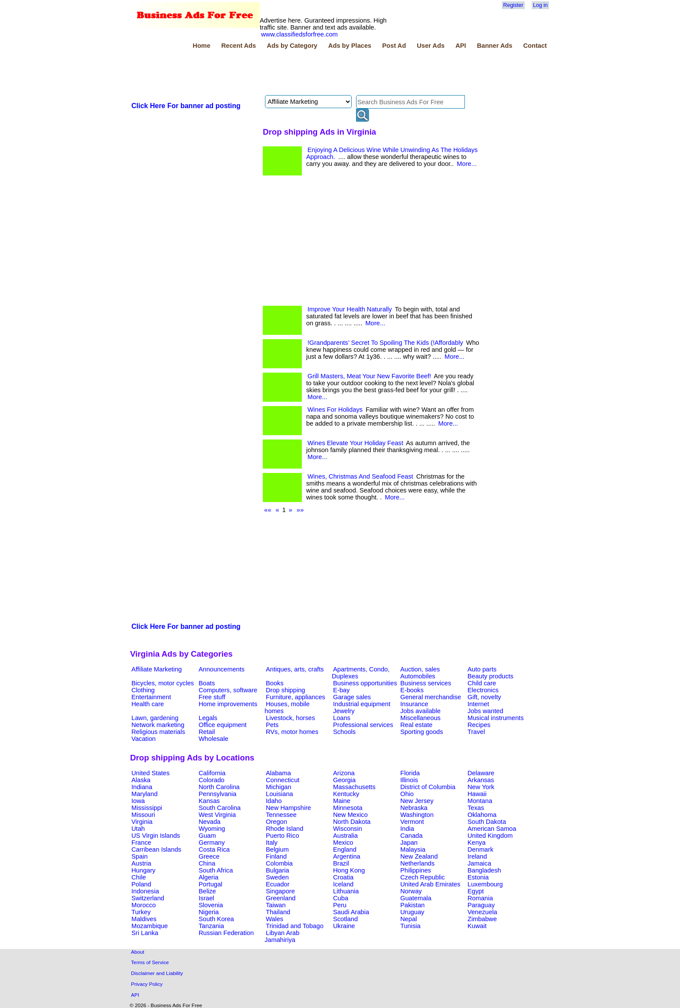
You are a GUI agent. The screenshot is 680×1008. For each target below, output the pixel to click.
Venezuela (482, 912)
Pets (272, 724)
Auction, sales (420, 669)
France (141, 842)
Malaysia (412, 849)
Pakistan (412, 905)
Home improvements (228, 704)
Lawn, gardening (154, 717)
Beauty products (490, 676)
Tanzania (211, 925)
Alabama (278, 773)
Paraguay (481, 905)
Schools (344, 731)
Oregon (276, 821)
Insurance (414, 704)
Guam (207, 835)
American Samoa (492, 828)
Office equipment (223, 724)
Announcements (222, 669)
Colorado (211, 780)
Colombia (279, 863)
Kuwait (477, 925)
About (137, 952)
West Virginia (217, 814)
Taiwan (276, 905)
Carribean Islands (156, 849)
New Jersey (417, 800)
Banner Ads (495, 45)
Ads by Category (292, 45)
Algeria (209, 877)
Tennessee (281, 814)
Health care (147, 704)
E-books (412, 690)
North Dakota (351, 821)
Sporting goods (421, 731)
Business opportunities (365, 683)
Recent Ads (238, 45)
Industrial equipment (361, 704)
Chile (138, 877)
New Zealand (419, 856)
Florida (410, 773)
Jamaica (479, 863)
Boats (207, 683)
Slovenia (211, 905)
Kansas (209, 800)
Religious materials (158, 731)
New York (481, 786)
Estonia (478, 877)
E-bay (341, 690)
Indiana (141, 786)
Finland (276, 856)
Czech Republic (422, 877)
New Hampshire (288, 807)
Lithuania (346, 891)
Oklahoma (482, 814)
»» (300, 509)
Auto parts (482, 669)
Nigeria (209, 912)
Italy (272, 842)
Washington (417, 814)
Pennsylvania (217, 793)
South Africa (216, 870)
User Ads (431, 45)
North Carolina (219, 786)
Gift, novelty (484, 697)
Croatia (343, 877)
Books (275, 683)
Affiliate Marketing (156, 669)
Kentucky (346, 793)
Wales (274, 918)
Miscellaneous (420, 717)
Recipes (479, 724)
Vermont (412, 821)
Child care (482, 683)
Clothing (143, 690)
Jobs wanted (485, 710)
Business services (425, 683)
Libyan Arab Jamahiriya (282, 936)
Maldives (144, 918)
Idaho (274, 800)
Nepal (408, 918)
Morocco (143, 905)
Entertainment (151, 697)
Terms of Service (150, 962)
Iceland (343, 884)
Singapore (280, 891)
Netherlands (417, 863)
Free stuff (212, 697)
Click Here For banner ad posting (186, 105)
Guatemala (416, 898)
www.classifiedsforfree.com (299, 34)
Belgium (277, 849)
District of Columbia (427, 786)
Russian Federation (226, 932)
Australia (345, 835)
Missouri (143, 814)
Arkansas (481, 780)
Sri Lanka (144, 932)
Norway (411, 891)
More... (467, 163)
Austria (141, 863)
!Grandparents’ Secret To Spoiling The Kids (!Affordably (385, 342)
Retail (207, 731)
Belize (207, 891)
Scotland (345, 918)
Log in (540, 5)
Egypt (476, 891)
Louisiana (279, 793)
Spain (139, 856)
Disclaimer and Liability (157, 973)
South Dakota (487, 821)
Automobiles (417, 676)
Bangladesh (484, 870)
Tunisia (410, 925)
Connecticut (282, 780)
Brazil (341, 863)
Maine (341, 800)
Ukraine (344, 925)
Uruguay (412, 912)
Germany (212, 842)
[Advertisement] (288, 73)
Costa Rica (214, 849)
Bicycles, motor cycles (162, 683)
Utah (138, 828)
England (344, 849)
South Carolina (220, 807)
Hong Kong (349, 870)
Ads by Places (349, 45)
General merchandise (430, 697)
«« (267, 509)
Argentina (346, 856)
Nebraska (414, 807)
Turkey (140, 912)
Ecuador (278, 884)
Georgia (344, 780)
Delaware (481, 773)
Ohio (407, 793)
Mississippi (146, 807)
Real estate (416, 724)
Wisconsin (347, 828)
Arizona (344, 773)
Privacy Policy (147, 984)
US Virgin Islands (155, 835)
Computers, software (228, 690)
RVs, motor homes (292, 731)
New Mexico (350, 814)
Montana (480, 800)
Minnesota (348, 807)
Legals (208, 717)
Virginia (142, 821)
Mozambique (149, 925)
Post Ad (394, 45)
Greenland (280, 898)
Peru (340, 905)
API (460, 45)
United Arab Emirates (430, 884)
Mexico (343, 842)
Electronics (483, 690)
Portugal (210, 884)
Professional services (363, 724)
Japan (409, 842)
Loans (341, 717)
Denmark (480, 849)
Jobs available (420, 710)
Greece (209, 856)
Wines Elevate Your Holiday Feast (355, 443)
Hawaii (477, 793)
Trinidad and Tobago (295, 925)
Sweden (277, 877)
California (212, 773)
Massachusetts (354, 786)
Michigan (278, 786)
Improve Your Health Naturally (349, 309)
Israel (206, 898)
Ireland (477, 856)
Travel (476, 731)
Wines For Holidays (335, 409)
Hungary (143, 870)
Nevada (210, 821)
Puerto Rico (282, 835)
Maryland (144, 793)
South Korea (216, 918)
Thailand (278, 912)
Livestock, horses (290, 717)
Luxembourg (485, 884)
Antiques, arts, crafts (295, 669)
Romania (480, 898)
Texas (476, 807)
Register (513, 5)
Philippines (415, 870)
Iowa (138, 800)
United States (150, 773)
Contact (535, 45)
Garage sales (352, 697)
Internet (478, 704)
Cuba (340, 898)
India (407, 828)
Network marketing (157, 724)
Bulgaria (277, 870)
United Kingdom (490, 835)
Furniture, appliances (295, 697)
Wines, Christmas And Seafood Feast (360, 476)
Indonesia (145, 891)
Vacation (143, 738)
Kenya (477, 842)
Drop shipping (285, 690)
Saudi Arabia (351, 912)
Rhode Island (284, 828)
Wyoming (212, 828)
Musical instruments (496, 717)
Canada (411, 835)
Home (201, 45)
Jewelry (344, 710)
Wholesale (213, 738)
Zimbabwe (482, 918)
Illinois (409, 780)
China (207, 863)
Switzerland (147, 898)
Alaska (140, 780)
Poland (141, 884)
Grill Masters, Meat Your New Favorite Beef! (369, 376)
